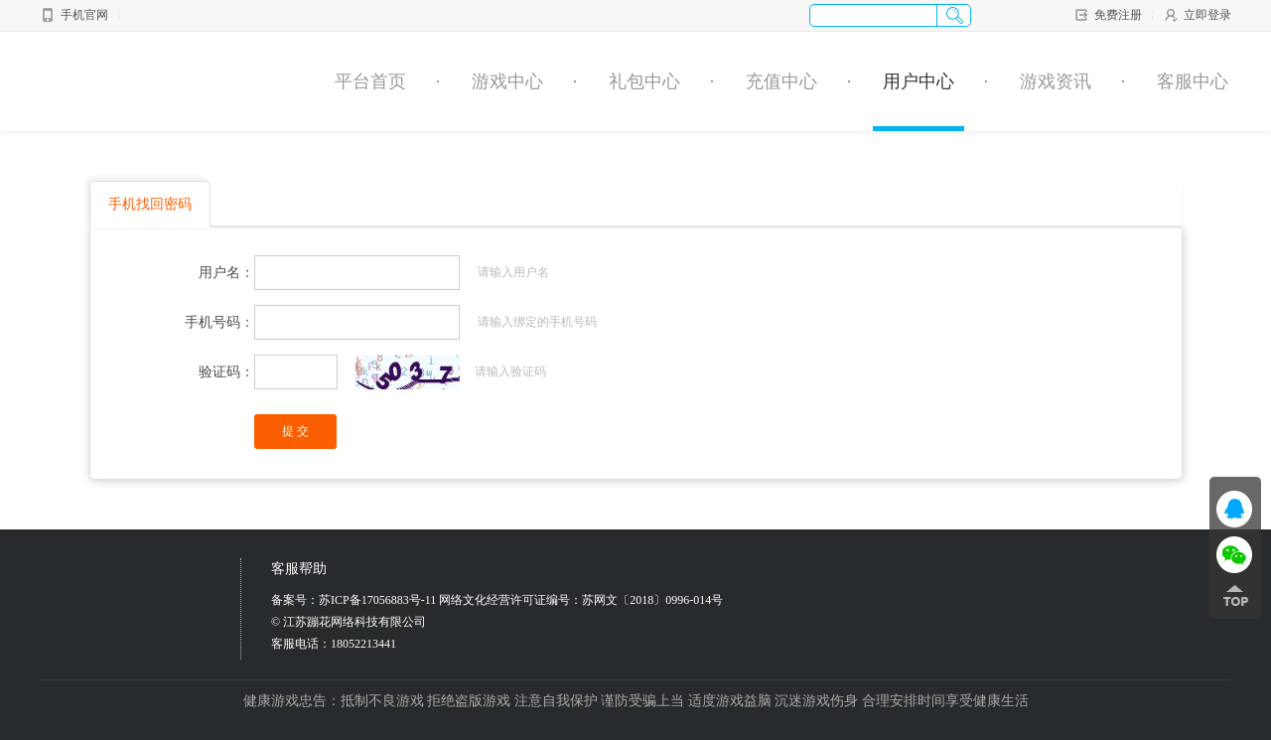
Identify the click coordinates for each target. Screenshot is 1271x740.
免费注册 (1107, 15)
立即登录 (1197, 15)
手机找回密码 (150, 204)
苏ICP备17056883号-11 (377, 600)
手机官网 (74, 15)
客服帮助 (299, 568)
